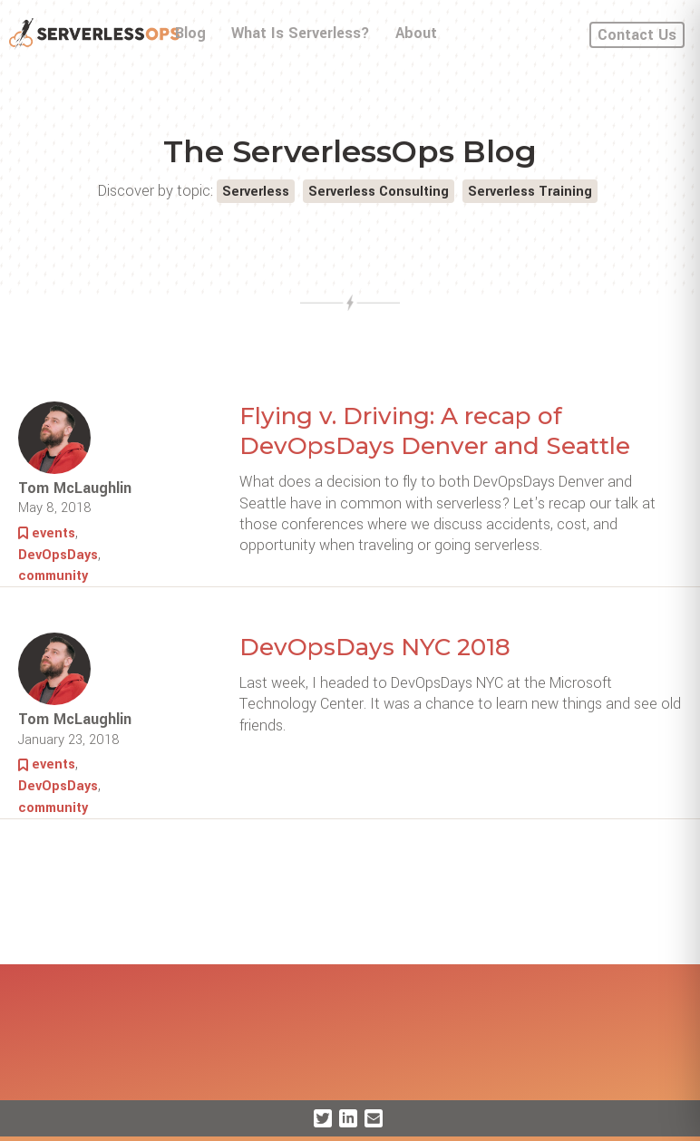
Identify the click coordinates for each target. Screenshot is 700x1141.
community (53, 575)
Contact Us (637, 34)
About (416, 33)
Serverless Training (530, 191)
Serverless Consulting (378, 191)
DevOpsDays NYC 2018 (374, 647)
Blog (190, 33)
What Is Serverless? (300, 33)
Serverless (255, 191)
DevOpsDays (58, 555)
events (53, 533)
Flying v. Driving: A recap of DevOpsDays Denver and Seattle (434, 431)
